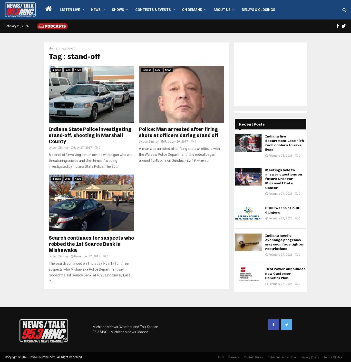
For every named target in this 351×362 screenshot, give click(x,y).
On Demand (192, 10)
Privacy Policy (310, 357)
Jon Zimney (60, 147)
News (96, 10)
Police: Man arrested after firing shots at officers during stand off (178, 132)
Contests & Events (153, 10)
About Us (222, 10)
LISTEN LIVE (70, 10)
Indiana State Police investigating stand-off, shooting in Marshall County (90, 135)
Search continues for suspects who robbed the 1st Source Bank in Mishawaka (91, 244)
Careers (233, 357)
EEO (221, 357)
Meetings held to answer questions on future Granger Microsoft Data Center (283, 179)
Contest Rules (253, 357)
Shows (118, 10)
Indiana (56, 70)
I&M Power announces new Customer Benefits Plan (285, 273)
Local (68, 70)
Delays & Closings (258, 10)
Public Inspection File (282, 357)
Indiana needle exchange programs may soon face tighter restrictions (284, 242)
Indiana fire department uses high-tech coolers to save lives (285, 143)
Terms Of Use (333, 357)
